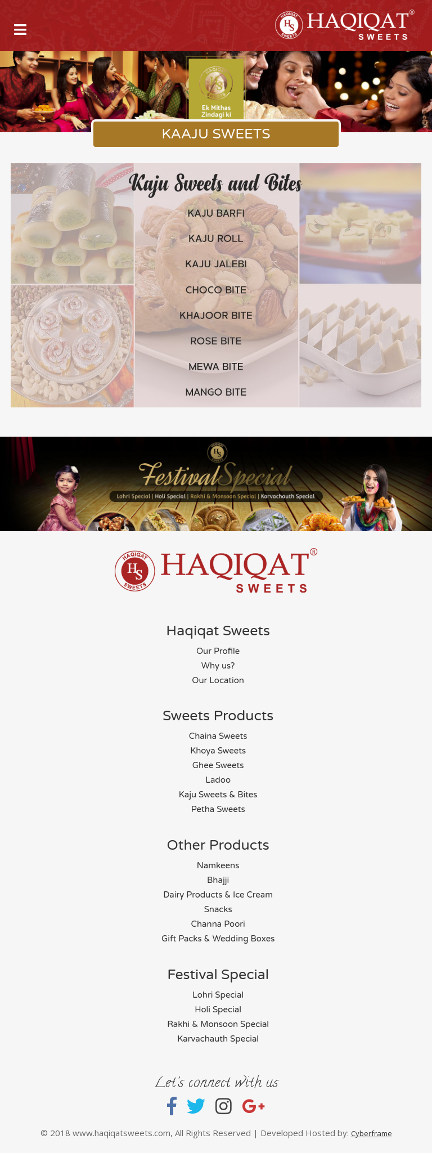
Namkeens (218, 865)
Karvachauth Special (218, 1039)
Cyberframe (371, 1133)
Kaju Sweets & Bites (218, 794)
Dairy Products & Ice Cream (218, 895)
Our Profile (218, 651)
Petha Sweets (218, 809)
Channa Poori (218, 924)
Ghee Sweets (218, 765)
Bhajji (218, 880)
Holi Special (218, 1009)
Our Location (218, 680)
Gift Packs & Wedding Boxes (218, 939)
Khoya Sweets (218, 751)
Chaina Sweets (218, 736)
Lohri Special (218, 995)
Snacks (218, 909)
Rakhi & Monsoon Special (218, 1024)
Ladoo (218, 780)
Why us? (218, 666)
